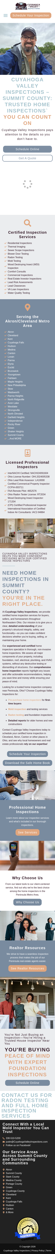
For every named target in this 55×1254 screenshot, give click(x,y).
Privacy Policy (38, 1250)
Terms (48, 1250)
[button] (5, 15)
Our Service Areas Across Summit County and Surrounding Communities (25, 1157)
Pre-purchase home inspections (24, 700)
